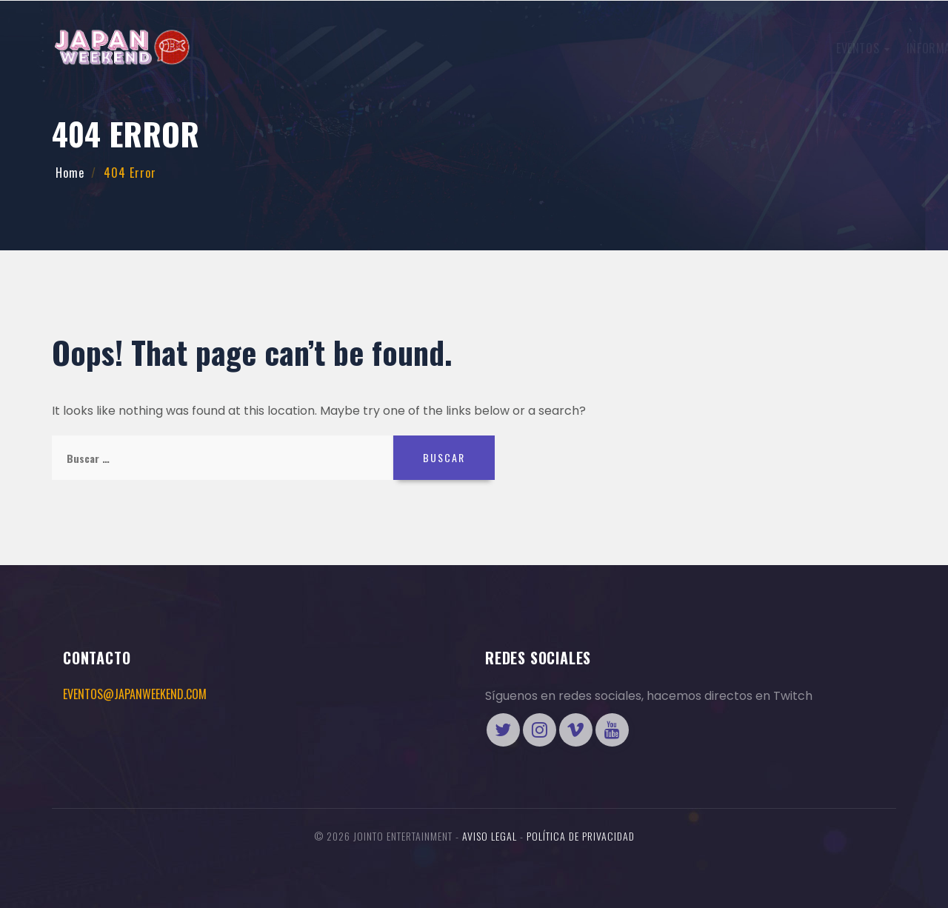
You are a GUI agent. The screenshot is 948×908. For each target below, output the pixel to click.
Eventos (235, 48)
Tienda (836, 47)
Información (318, 48)
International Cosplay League (455, 48)
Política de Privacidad (581, 836)
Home (70, 172)
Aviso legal (489, 836)
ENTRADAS (721, 47)
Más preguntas (599, 48)
